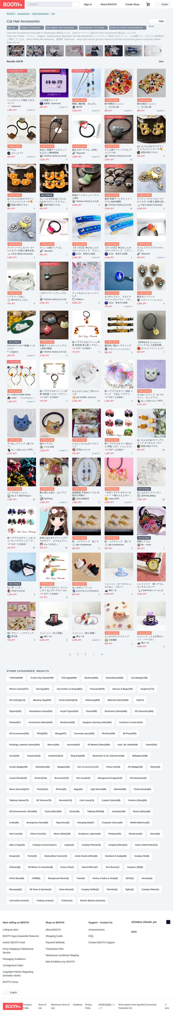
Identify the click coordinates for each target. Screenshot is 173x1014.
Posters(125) (41, 778)
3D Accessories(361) (19, 733)
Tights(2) (129, 889)
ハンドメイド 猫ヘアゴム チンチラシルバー (151, 585)
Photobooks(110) (138, 778)
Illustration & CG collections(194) (109, 756)
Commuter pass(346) (84, 733)
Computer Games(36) (112, 822)
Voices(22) (155, 834)
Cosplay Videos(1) (150, 889)
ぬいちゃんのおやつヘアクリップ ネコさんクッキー (150, 441)
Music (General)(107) (19, 789)
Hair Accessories (40, 13)
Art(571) (140, 700)
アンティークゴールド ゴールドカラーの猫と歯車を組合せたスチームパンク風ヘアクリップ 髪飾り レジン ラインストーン (151, 200)
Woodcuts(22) (135, 834)
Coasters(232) (33, 756)
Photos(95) (61, 789)
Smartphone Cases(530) (40, 711)
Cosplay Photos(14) (91, 845)
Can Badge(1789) (139, 678)
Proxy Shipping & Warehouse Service (18, 951)
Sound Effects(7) (90, 867)
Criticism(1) (66, 900)
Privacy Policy (88, 1006)
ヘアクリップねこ (16, 296)
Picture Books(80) (142, 789)
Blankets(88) (120, 789)
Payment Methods (55, 942)
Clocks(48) (74, 811)
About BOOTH (109, 4)
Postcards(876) (97, 689)
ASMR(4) (36, 878)
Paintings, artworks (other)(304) (24, 744)
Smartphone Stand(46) (37, 822)
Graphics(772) (147, 689)
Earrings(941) (42, 689)
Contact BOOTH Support (102, 942)
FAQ (91, 936)
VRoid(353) (42, 733)
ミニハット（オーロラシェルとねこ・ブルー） (118, 585)
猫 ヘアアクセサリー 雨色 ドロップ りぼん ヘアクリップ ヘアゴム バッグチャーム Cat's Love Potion (119, 392)
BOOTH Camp (10, 982)
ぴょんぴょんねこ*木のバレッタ (86, 392)
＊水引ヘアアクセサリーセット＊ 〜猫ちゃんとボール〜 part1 (118, 494)
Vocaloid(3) (147, 878)
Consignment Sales (13, 965)
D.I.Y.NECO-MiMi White (19, 394)
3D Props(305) (130, 733)
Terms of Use (42, 1006)
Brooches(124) (62, 778)
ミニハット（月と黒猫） (52, 633)
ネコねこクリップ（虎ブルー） (20, 445)
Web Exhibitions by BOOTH (60, 961)
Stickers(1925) (91, 678)
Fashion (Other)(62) (137, 800)
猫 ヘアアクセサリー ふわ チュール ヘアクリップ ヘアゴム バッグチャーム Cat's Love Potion (21, 539)
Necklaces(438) (67, 722)
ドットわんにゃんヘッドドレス (85, 294)
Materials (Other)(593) (118, 700)
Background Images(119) (110, 778)
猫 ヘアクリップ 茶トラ (118, 541)
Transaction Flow (55, 949)
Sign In (88, 4)
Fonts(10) (32, 856)
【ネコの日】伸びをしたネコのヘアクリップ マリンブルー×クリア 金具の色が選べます (86, 249)
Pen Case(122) (83, 778)
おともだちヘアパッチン (149, 492)
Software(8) (14, 867)
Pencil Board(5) (16, 878)
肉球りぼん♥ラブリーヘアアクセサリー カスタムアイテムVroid (54, 539)
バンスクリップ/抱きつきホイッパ (20, 101)
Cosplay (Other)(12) (117, 845)
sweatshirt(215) (55, 756)
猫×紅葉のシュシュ (146, 103)
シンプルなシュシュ (17, 492)
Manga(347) (60, 733)
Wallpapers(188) (140, 756)
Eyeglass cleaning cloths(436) (97, 722)
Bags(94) (78, 789)
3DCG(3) (130, 878)
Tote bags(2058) (69, 678)
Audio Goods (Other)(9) (86, 856)
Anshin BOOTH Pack (14, 942)
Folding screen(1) (45, 900)
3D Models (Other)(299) (99, 744)
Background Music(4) (58, 878)
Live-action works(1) (19, 900)
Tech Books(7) (112, 867)
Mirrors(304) (53, 744)
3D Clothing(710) (17, 700)
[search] (69, 4)
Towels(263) (151, 744)
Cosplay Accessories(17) (45, 845)
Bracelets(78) (65, 800)
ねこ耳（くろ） (15, 587)
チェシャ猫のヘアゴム (51, 247)
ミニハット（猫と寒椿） (84, 633)
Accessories (23, 13)
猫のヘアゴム (46, 443)
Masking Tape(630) (42, 700)
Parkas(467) (15, 722)
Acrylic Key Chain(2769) (42, 678)
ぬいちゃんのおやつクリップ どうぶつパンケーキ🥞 (20, 200)
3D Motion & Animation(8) (40, 867)
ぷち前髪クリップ (48, 100)
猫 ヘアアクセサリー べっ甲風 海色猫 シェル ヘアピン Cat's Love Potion (54, 392)
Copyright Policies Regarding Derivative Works (18, 973)
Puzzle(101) (42, 789)
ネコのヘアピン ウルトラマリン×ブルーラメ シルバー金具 (118, 298)
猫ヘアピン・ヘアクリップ (20, 633)
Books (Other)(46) (141, 811)
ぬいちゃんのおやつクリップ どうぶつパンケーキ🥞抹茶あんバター (151, 148)
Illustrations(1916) (114, 678)
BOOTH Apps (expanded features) (21, 936)
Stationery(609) (92, 700)
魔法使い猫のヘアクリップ (118, 345)
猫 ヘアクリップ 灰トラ (85, 541)
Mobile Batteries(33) (140, 822)
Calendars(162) (42, 767)
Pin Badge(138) (135, 767)
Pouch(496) (91, 711)
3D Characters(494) (144, 711)
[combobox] (49, 4)
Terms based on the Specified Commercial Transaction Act (137, 1006)
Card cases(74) (87, 800)
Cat (53, 13)
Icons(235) (14, 756)
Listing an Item (10, 929)
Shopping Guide (54, 936)
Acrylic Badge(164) (18, 767)
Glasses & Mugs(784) (122, 689)
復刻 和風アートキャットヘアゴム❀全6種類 (118, 200)
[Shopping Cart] (148, 4)
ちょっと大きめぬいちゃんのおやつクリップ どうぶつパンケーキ (53, 200)
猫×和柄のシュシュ (114, 103)
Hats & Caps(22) (17, 845)
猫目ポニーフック (146, 296)
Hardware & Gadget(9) (115, 856)
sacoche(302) (73, 744)
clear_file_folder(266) (128, 744)
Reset (151, 26)
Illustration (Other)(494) (116, 711)
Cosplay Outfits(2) (90, 889)
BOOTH (11, 13)
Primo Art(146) (113, 767)
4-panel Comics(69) (111, 800)
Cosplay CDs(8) (141, 856)
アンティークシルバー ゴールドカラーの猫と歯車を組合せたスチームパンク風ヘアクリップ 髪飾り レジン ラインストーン (21, 249)
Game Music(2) (66, 889)
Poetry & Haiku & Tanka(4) (105, 878)
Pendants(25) (114, 834)
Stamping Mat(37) (85, 822)
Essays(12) (14, 856)
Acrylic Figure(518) (69, 711)
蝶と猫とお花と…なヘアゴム (53, 494)
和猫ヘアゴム (143, 541)
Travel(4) (81, 878)
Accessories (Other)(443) (40, 722)
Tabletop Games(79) (19, 800)
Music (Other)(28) (62, 834)
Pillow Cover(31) (38, 834)
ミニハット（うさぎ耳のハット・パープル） (150, 638)
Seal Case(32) (15, 834)
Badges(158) (64, 767)
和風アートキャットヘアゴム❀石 (85, 196)
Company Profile (27, 1006)
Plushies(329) (108, 733)
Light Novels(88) (98, 789)
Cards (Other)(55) (53, 811)
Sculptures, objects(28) (89, 834)
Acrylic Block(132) (18, 778)
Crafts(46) (14, 822)
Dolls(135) (155, 767)
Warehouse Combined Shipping (62, 955)
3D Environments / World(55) (23, 811)
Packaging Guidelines (14, 959)
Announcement (96, 929)
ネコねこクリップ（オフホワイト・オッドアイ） (150, 396)
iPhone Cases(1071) (18, 689)
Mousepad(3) (15, 889)
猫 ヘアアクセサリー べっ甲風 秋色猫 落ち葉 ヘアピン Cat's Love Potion (86, 343)
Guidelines (77, 1005)
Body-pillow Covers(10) (56, 856)
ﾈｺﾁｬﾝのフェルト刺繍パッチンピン (21, 347)
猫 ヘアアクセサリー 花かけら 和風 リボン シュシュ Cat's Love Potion (118, 445)
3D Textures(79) (43, 800)
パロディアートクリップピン (53, 294)
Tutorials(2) (112, 889)
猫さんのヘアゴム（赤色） (85, 149)
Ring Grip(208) (78, 756)
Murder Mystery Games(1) (92, 900)
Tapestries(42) (62, 822)
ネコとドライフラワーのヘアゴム (150, 249)
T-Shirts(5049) (16, 678)
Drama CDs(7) (67, 867)
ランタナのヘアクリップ (117, 636)
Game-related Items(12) (146, 845)
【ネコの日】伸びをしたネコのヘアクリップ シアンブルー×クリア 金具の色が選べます (118, 249)
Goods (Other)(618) (68, 700)
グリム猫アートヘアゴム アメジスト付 (118, 151)
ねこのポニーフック (82, 587)
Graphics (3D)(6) (135, 867)
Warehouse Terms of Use (60, 1006)
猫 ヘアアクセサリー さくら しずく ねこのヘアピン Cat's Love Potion (54, 589)
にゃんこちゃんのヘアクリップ (85, 445)
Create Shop (132, 4)
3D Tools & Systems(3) (40, 889)
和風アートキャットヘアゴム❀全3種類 (53, 347)
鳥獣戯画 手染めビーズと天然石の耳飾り (85, 494)
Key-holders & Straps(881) (69, 689)
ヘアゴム (11, 149)
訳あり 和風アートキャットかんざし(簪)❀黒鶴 (53, 151)
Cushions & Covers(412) (131, 722)
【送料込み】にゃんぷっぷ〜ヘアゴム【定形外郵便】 (149, 343)
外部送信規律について (106, 1006)
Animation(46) (118, 811)
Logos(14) (69, 845)
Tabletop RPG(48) (95, 811)
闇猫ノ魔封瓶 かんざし (84, 103)
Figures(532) (15, 711)
